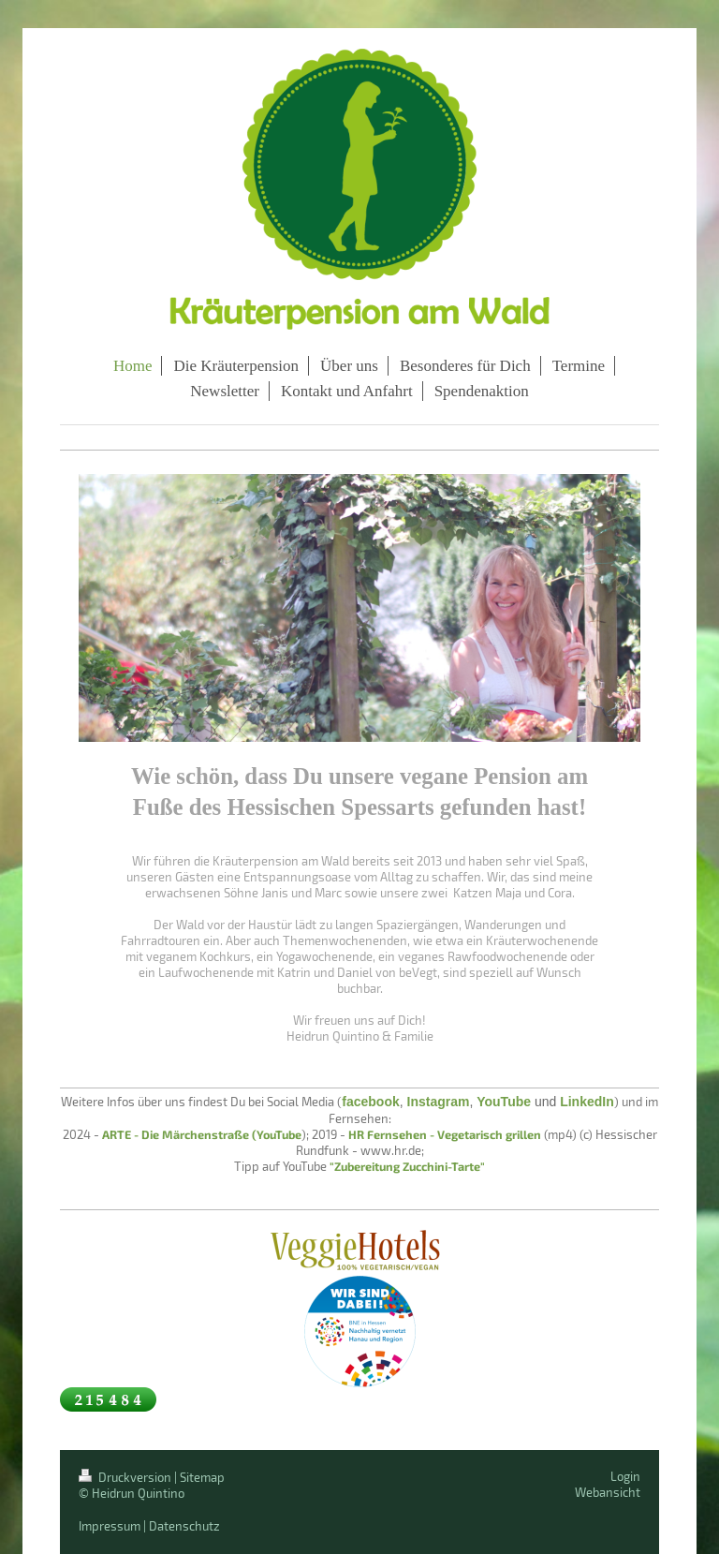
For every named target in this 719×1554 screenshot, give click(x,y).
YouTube (504, 1101)
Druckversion (126, 1477)
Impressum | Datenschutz (149, 1525)
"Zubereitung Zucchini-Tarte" (407, 1166)
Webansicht (607, 1492)
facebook (370, 1101)
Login (625, 1476)
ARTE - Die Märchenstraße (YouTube (201, 1134)
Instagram (438, 1101)
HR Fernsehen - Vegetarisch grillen (444, 1134)
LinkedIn (587, 1101)
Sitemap (202, 1477)
